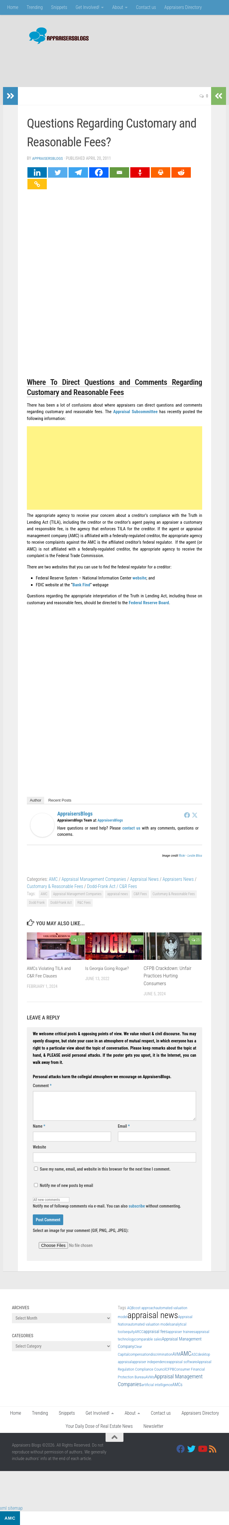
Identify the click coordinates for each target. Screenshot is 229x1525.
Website (39, 1146)
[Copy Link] (37, 183)
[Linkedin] (37, 172)
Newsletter (153, 1425)
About (117, 7)
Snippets (59, 7)
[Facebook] (99, 172)
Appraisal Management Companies (93, 878)
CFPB (170, 1368)
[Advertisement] (108, 62)
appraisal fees (156, 1331)
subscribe (137, 1205)
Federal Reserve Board (149, 602)
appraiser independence (150, 1361)
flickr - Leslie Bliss (190, 855)
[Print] (160, 172)
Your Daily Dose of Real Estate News (99, 1425)
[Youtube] (202, 1448)
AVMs (150, 1376)
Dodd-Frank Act (61, 902)
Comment (42, 1085)
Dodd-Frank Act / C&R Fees (112, 886)
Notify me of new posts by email (63, 1185)
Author (35, 799)
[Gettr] (140, 172)
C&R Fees (140, 893)
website (139, 577)
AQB (130, 1307)
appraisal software (182, 1361)
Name (39, 1125)
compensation (140, 1354)
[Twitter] (57, 172)
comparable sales (148, 1338)
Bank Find (81, 584)
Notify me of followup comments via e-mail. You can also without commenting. (107, 1202)
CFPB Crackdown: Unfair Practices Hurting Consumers (167, 975)
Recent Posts (59, 799)
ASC (194, 1354)
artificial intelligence (156, 1384)
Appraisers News (178, 878)
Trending (35, 7)
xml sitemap (11, 1507)
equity (130, 1331)
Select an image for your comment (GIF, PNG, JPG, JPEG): (81, 1230)
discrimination (161, 1354)
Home (12, 7)
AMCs (177, 1384)
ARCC (139, 1331)
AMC (53, 878)
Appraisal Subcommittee (135, 411)
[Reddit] (181, 172)
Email (124, 1125)
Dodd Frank (37, 902)
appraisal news (117, 893)
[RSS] (213, 1448)
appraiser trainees (181, 1331)
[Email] (119, 172)
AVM (176, 1353)
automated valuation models (150, 1323)
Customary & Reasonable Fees (55, 886)
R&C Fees (84, 902)
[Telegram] (78, 172)
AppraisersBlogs (48, 158)
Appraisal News (144, 878)
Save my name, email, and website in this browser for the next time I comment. (105, 1168)
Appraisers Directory (183, 7)
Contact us (146, 7)
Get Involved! (87, 7)
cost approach (145, 1307)
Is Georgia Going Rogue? (109, 968)
